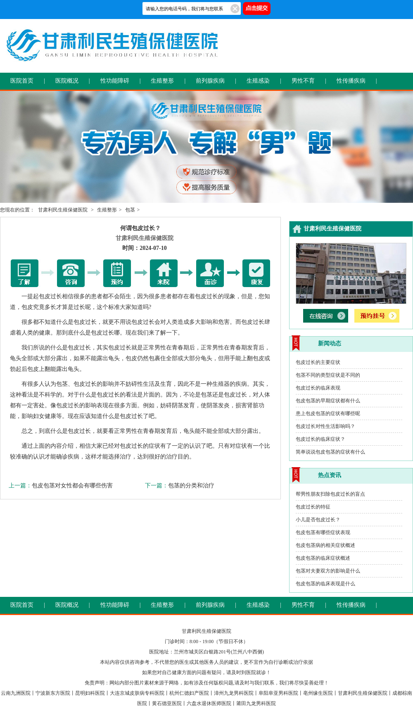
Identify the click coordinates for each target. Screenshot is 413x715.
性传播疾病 (351, 81)
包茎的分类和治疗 (191, 485)
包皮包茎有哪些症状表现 (323, 532)
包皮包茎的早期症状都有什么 (328, 401)
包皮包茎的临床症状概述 (323, 558)
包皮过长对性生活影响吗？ (325, 426)
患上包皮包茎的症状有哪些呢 (328, 413)
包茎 (130, 210)
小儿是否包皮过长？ (318, 520)
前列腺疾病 (210, 81)
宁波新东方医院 (53, 693)
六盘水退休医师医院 (209, 703)
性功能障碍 (114, 81)
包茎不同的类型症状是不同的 (328, 375)
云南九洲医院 (16, 693)
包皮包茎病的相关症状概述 (325, 545)
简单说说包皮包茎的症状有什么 (330, 452)
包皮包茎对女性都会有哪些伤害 (72, 485)
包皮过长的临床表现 (318, 388)
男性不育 (303, 81)
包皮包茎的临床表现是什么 (325, 584)
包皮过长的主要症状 (318, 362)
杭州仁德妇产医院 (189, 693)
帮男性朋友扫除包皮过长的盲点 (330, 494)
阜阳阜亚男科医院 (278, 693)
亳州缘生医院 (318, 693)
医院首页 (21, 81)
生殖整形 (162, 81)
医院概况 (66, 81)
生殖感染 (258, 81)
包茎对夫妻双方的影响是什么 (328, 571)
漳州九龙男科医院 (234, 693)
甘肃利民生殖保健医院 (63, 210)
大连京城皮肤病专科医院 (137, 693)
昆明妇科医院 (90, 693)
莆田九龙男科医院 (256, 703)
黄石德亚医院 (167, 703)
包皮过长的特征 (313, 507)
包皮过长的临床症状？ (320, 439)
